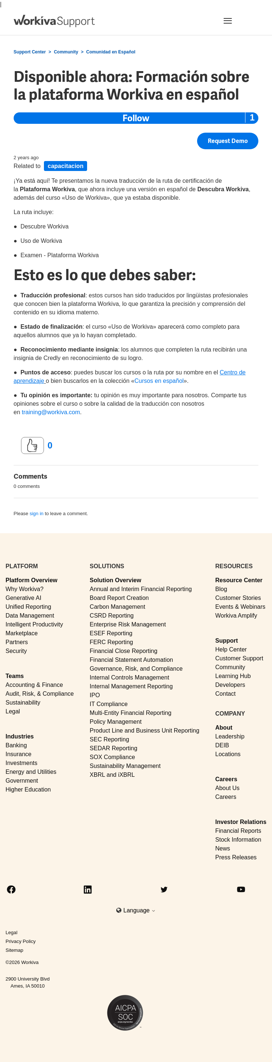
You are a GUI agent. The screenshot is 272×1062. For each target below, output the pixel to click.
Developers (230, 685)
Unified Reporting (28, 607)
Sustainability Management (125, 766)
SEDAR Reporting (113, 748)
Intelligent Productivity (34, 624)
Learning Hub (233, 676)
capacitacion (65, 166)
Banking (16, 745)
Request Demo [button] (228, 141)
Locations (228, 754)
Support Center (30, 52)
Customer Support (239, 658)
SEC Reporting (109, 739)
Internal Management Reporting (131, 686)
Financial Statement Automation (131, 660)
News (222, 848)
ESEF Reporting (111, 633)
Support (226, 640)
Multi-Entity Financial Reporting (130, 713)
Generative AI (23, 598)
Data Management (30, 615)
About (223, 727)
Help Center (231, 649)
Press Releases (235, 857)
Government (22, 781)
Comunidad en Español (110, 52)
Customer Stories (238, 598)
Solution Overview (115, 580)
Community (66, 52)
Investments (21, 763)
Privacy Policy (21, 941)
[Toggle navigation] (237, 21)
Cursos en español (158, 381)
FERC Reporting (111, 642)
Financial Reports (238, 831)
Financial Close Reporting (123, 651)
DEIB (222, 745)
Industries (20, 736)
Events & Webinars (240, 607)
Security (16, 651)
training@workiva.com (51, 412)
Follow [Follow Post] (136, 118)
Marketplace (22, 633)
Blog (221, 589)
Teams (15, 676)
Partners (17, 642)
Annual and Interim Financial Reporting (141, 589)
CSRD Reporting (112, 615)
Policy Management (116, 722)
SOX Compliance (112, 757)
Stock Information (238, 839)
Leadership (229, 736)
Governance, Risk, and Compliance (136, 669)
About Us (227, 788)
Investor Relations (240, 822)
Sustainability (23, 702)
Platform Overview (32, 580)
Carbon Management (117, 607)
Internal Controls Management (129, 677)
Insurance (18, 754)
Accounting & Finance (34, 685)
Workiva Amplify (236, 615)
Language (139, 910)
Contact (225, 694)
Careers (226, 779)
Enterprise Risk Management (128, 624)
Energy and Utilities (31, 772)
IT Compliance (109, 704)
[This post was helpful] (32, 445)
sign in (37, 513)
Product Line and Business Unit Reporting (144, 730)
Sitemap (14, 950)
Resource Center (238, 580)
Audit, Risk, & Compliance (40, 694)
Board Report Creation (119, 598)
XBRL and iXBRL (112, 775)
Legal (13, 711)
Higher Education (28, 789)
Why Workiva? (25, 589)
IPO (95, 695)
